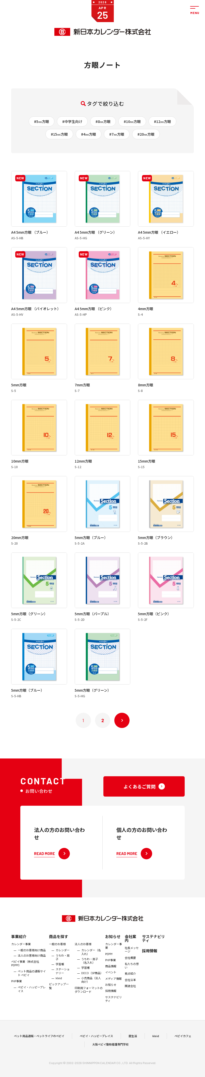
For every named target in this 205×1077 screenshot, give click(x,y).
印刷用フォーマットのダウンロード (89, 1001)
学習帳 (60, 976)
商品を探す (58, 948)
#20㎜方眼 (145, 134)
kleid (59, 990)
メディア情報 (113, 990)
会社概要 (130, 969)
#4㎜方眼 (88, 134)
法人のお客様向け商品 (32, 967)
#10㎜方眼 (132, 121)
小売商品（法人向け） (91, 991)
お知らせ (112, 948)
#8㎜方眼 (103, 121)
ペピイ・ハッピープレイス (31, 1001)
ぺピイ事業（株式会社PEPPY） (25, 975)
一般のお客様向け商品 (32, 962)
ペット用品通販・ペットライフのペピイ (39, 1042)
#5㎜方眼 (41, 121)
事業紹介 (18, 948)
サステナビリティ (113, 1011)
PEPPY (109, 966)
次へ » (122, 720)
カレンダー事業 (21, 956)
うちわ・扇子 (63, 969)
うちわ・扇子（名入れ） (89, 972)
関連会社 (130, 998)
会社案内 (130, 950)
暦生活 (133, 1042)
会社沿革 (130, 991)
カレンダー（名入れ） (91, 964)
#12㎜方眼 (162, 121)
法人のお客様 (83, 956)
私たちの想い (132, 977)
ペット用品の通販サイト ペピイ (32, 985)
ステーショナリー (63, 983)
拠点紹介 (130, 985)
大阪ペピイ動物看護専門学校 (110, 1050)
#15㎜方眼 (59, 134)
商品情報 (110, 978)
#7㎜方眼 (116, 134)
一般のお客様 (57, 956)
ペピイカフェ (183, 1042)
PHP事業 (16, 993)
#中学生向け (72, 121)
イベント (110, 984)
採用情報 (110, 1003)
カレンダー (63, 962)
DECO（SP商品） (92, 985)
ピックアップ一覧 (59, 998)
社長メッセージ (132, 961)
